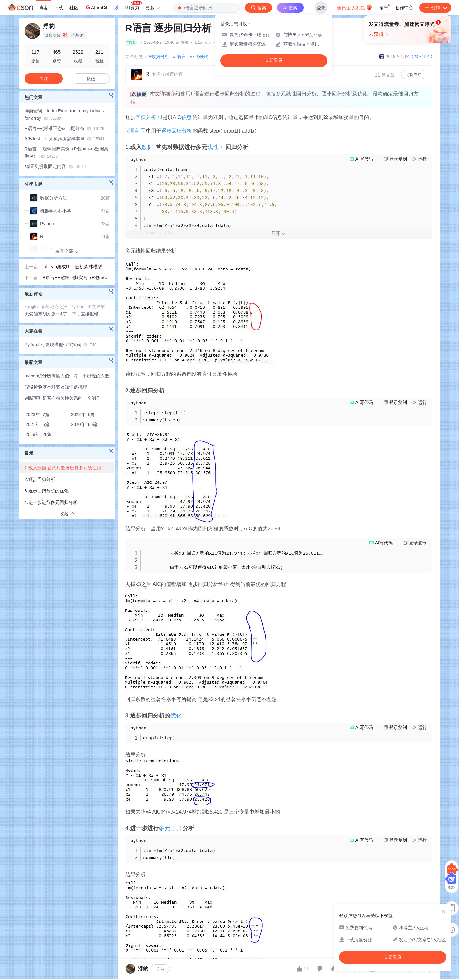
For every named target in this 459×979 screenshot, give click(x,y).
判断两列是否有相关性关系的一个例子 (62, 398)
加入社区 (422, 56)
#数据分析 (159, 56)
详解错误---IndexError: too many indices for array (64, 114)
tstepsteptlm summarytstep (164, 416)
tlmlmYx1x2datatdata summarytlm (179, 853)
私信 (90, 78)
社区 (73, 7)
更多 (153, 7)
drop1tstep (159, 737)
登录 (321, 7)
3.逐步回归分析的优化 (47, 490)
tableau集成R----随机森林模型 (72, 266)
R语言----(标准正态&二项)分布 (64, 128)
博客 (43, 7)
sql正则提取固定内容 (55, 166)
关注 (160, 969)
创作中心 (404, 7)
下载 (58, 7)
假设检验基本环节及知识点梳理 (56, 387)
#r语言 (179, 56)
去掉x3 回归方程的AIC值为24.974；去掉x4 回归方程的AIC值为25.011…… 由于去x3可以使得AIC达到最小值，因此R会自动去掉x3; (233, 560)
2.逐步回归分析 (40, 479)
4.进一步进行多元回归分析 (51, 502)
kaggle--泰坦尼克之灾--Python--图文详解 (65, 306)
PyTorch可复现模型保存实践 (60, 344)
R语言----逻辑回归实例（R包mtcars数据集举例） (66, 152)
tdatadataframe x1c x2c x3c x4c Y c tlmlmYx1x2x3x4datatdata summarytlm (210, 200)
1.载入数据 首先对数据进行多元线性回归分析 (69, 467)
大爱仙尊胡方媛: (41, 313)
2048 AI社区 (394, 56)
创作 (435, 7)
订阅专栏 (413, 74)
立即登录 (274, 60)
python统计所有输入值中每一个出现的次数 (67, 375)
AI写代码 (364, 159)
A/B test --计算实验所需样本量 (64, 138)
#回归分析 (200, 56)
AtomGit (96, 7)
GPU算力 (128, 6)
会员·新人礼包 (354, 7)
